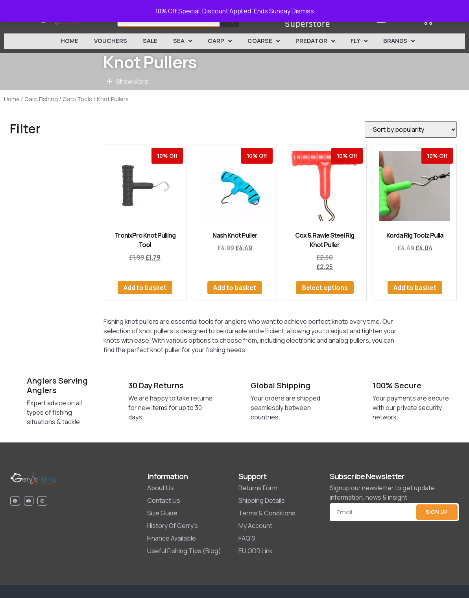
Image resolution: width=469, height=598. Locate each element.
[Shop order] (411, 129)
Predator (315, 41)
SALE (150, 41)
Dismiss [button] (303, 11)
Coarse (263, 41)
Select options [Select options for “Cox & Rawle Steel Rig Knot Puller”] (325, 287)
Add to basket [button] (145, 287)
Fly (359, 41)
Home (69, 41)
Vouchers (110, 41)
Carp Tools (77, 99)
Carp (220, 41)
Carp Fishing (41, 99)
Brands (399, 41)
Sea (182, 41)
